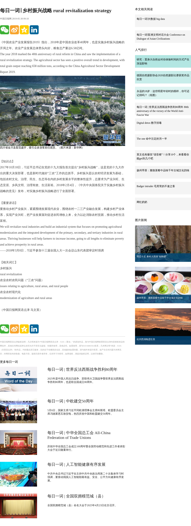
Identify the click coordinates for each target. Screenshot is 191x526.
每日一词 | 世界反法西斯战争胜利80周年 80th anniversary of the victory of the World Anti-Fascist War (163, 111)
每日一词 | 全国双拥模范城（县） (76, 496)
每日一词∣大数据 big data (151, 18)
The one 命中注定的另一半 (152, 138)
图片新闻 (141, 220)
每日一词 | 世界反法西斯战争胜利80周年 (82, 369)
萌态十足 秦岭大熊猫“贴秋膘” (152, 256)
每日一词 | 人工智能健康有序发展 (76, 464)
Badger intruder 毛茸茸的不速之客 (156, 186)
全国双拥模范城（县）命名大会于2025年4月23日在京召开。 (82, 505)
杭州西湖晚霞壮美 (146, 339)
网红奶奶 (142, 202)
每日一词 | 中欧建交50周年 (70, 401)
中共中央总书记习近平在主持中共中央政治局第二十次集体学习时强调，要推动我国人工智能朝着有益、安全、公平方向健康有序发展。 (85, 477)
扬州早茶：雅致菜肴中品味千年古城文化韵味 (163, 170)
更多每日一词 (9, 361)
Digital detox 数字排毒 (149, 122)
